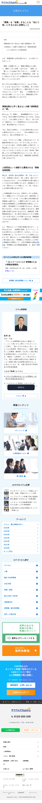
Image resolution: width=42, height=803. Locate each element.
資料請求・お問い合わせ (21, 688)
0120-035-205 (22, 719)
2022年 (21, 542)
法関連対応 (21, 604)
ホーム (6, 705)
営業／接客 (21, 591)
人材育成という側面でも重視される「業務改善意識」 (21, 47)
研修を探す (7, 745)
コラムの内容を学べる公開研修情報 (16, 50)
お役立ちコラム (16, 705)
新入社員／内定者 (21, 598)
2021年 (21, 545)
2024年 (21, 535)
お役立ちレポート (21, 695)
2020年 (21, 549)
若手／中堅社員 (21, 617)
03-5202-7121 (14, 725)
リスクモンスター (8, 782)
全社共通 (21, 585)
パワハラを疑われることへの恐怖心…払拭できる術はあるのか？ (21, 377)
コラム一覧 (21, 396)
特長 (4, 750)
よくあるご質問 (28, 772)
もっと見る (8, 552)
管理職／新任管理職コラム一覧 (21, 281)
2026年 (21, 528)
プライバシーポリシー (9, 795)
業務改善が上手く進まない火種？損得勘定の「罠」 (20, 43)
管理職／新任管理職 (21, 610)
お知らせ (6, 772)
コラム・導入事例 (9, 759)
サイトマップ (33, 795)
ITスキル (21, 566)
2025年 (21, 532)
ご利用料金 (7, 754)
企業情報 (26, 764)
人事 (21, 573)
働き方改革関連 (21, 579)
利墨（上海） (26, 788)
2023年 (21, 539)
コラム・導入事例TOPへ (21, 525)
